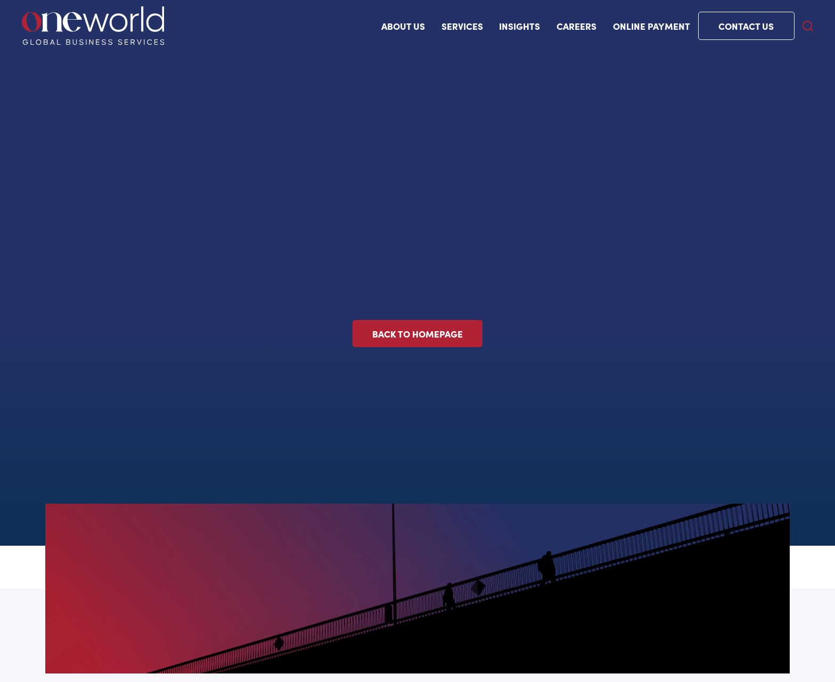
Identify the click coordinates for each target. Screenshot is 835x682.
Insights (519, 25)
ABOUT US (403, 25)
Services (462, 25)
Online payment (651, 25)
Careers (576, 25)
